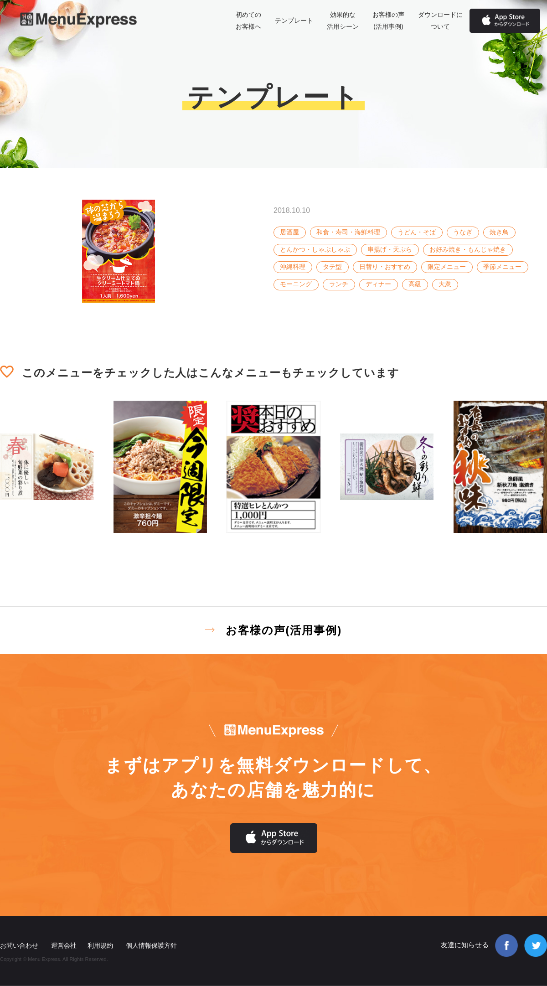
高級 (414, 284)
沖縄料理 (292, 266)
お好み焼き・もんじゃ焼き (467, 249)
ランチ (338, 284)
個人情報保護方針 (151, 945)
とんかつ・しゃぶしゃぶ (315, 249)
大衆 (445, 284)
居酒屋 (289, 232)
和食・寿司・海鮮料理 (348, 232)
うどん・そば (416, 232)
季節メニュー (502, 266)
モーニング (296, 284)
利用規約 (100, 945)
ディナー (378, 284)
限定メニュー (447, 266)
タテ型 (332, 266)
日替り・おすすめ (384, 266)
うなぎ (462, 232)
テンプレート (294, 20)
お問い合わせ (19, 945)
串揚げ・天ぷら (389, 249)
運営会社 (64, 945)
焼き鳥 (499, 232)
